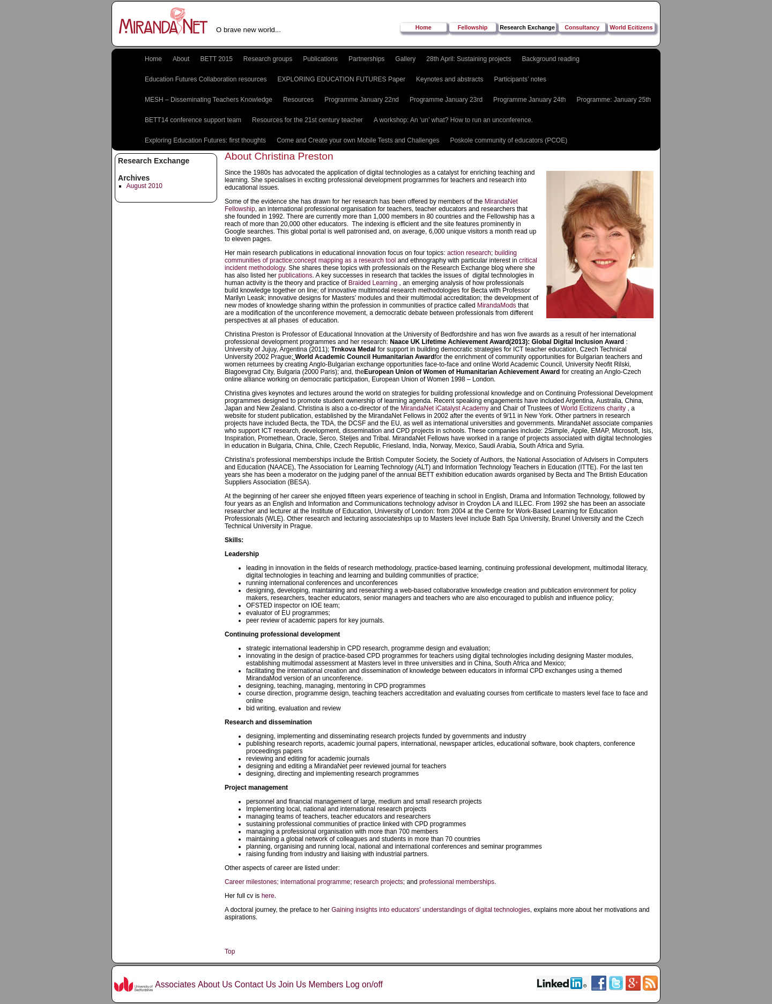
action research (468, 253)
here (266, 896)
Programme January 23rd (446, 99)
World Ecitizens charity (593, 408)
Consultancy (582, 27)
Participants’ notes (520, 79)
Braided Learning (373, 283)
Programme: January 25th (613, 99)
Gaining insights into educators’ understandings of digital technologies (430, 909)
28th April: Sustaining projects (468, 59)
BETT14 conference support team (193, 120)
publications (295, 275)
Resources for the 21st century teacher (307, 120)
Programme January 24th (529, 99)
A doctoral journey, (251, 909)
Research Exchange (527, 27)
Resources (298, 99)
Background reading (550, 59)
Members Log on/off (345, 984)
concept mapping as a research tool (345, 260)
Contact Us (255, 984)
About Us (215, 984)
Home (423, 27)
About (181, 59)
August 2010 (144, 186)
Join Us (292, 984)
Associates (175, 984)
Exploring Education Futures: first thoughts (205, 140)
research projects (378, 882)
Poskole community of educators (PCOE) (508, 140)
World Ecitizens (631, 27)
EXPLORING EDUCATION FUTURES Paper (341, 79)
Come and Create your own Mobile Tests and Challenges (358, 140)
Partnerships (366, 59)
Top (230, 951)
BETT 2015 (216, 59)
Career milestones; (252, 882)
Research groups (267, 59)
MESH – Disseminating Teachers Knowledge (208, 99)
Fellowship (473, 27)
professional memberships (456, 882)
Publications (320, 59)
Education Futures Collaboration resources (205, 79)
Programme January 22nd (361, 99)
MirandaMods (496, 305)
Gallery (405, 59)
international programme (315, 882)
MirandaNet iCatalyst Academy (444, 408)
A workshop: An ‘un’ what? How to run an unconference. (453, 120)
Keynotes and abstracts (449, 79)
